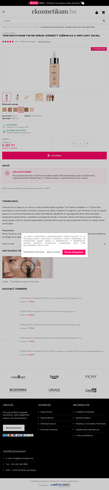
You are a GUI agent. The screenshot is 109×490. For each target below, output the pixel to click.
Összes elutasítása (33, 252)
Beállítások (53, 252)
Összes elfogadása (73, 252)
